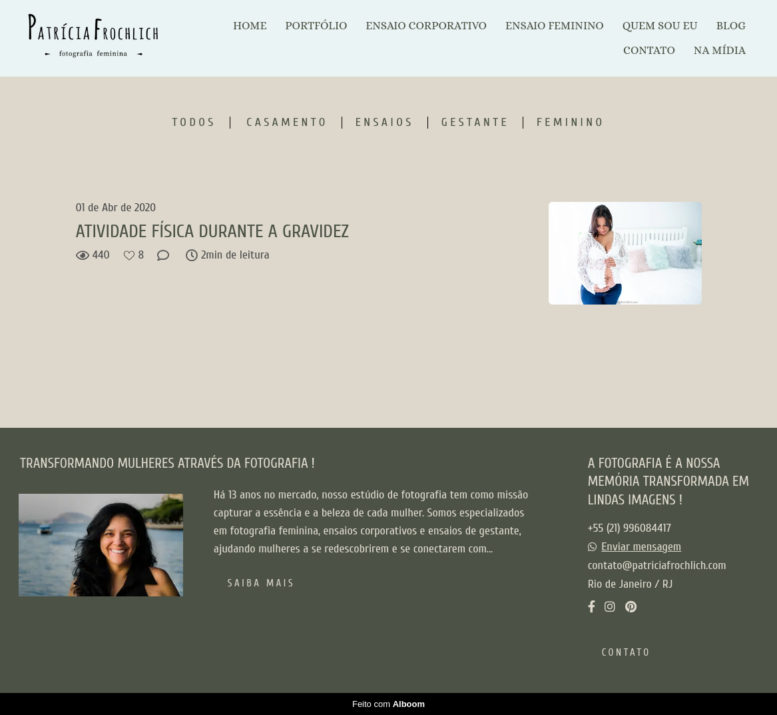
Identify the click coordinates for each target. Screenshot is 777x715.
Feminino (571, 123)
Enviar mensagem (641, 547)
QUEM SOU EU (660, 25)
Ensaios (385, 123)
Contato (626, 652)
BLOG (731, 25)
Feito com (388, 704)
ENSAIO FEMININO (554, 25)
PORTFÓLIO (316, 25)
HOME (249, 25)
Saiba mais (261, 583)
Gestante (475, 123)
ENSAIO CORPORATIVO (426, 25)
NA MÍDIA (720, 50)
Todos (194, 123)
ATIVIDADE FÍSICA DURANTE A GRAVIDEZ (212, 231)
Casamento (287, 123)
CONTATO (649, 50)
